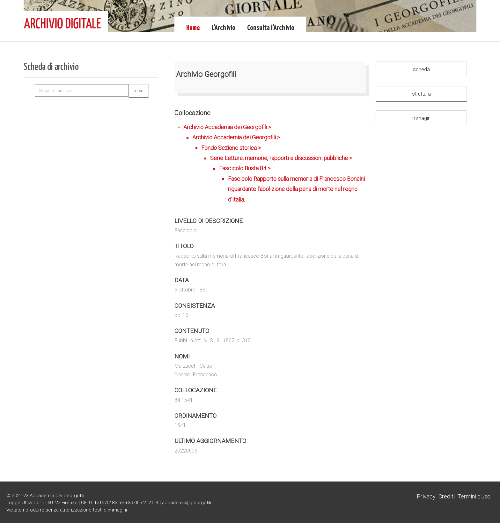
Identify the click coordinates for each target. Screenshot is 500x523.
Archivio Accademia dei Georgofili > (274, 164)
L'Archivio (223, 28)
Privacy (426, 496)
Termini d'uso (474, 496)
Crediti (446, 496)
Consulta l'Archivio (270, 28)
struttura (421, 94)
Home (193, 28)
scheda (421, 69)
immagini (421, 118)
